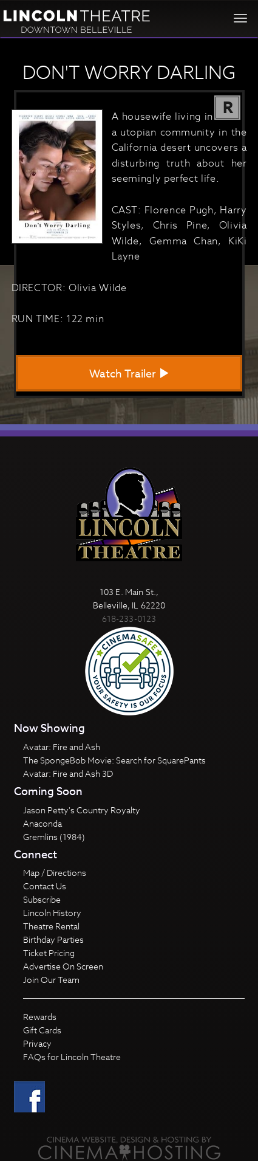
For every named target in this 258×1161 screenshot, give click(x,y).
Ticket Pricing (49, 953)
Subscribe (42, 899)
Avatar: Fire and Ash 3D (68, 773)
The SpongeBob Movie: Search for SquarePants (114, 760)
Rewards (39, 1016)
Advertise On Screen (63, 966)
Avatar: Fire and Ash (61, 747)
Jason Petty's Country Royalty (81, 810)
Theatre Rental (51, 926)
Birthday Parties (53, 939)
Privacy (37, 1043)
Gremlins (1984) (54, 836)
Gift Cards (42, 1030)
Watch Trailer (129, 374)
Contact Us (44, 886)
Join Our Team (51, 979)
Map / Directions (54, 872)
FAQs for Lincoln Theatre (72, 1057)
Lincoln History (52, 912)
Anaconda (42, 823)
